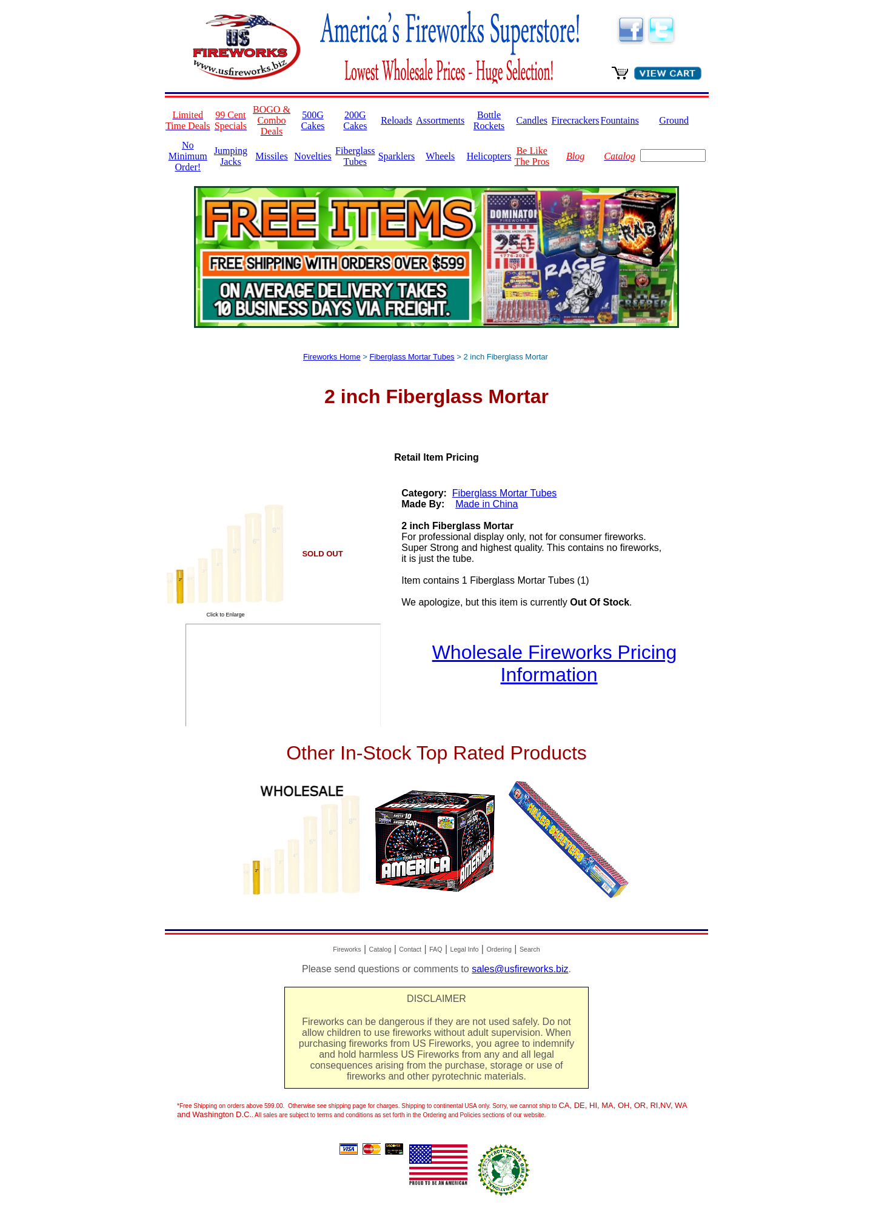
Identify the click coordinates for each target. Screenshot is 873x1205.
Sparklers (396, 156)
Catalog (380, 949)
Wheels (440, 156)
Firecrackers (576, 120)
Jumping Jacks (230, 156)
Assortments (440, 120)
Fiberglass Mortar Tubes (411, 356)
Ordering (498, 949)
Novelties (312, 156)
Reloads (396, 120)
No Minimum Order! (188, 156)
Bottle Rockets (489, 120)
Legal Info (464, 949)
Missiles (271, 156)
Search (530, 949)
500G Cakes (312, 120)
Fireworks (347, 949)
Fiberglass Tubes (355, 156)
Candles (531, 120)
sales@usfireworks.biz (520, 969)
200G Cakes (355, 120)
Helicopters (489, 156)
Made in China (486, 504)
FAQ (435, 949)
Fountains (620, 120)
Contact (410, 949)
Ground (674, 120)
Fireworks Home (332, 356)
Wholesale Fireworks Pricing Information (554, 663)
